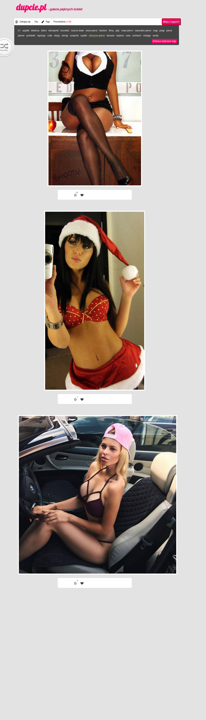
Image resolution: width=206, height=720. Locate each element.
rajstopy (41, 35)
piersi (169, 30)
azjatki (25, 30)
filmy (111, 30)
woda (155, 35)
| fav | (82, 195)
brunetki (65, 30)
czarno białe (77, 30)
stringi (65, 35)
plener (21, 35)
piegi (161, 30)
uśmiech (136, 35)
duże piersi (91, 30)
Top (36, 21)
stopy (57, 35)
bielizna (35, 30)
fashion (103, 30)
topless (120, 35)
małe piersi (127, 30)
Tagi (48, 21)
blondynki (53, 30)
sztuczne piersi (97, 35)
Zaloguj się (25, 21)
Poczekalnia (62, 21)
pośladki (30, 35)
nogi (155, 30)
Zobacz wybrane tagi (164, 41)
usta (128, 35)
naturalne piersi (143, 30)
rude (49, 35)
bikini (44, 30)
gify (117, 30)
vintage (147, 35)
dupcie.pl (49, 7)
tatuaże (111, 35)
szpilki (84, 35)
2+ (19, 30)
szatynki (74, 35)
